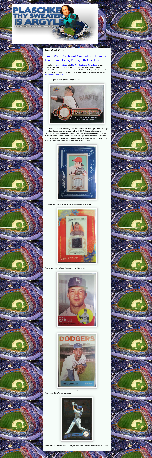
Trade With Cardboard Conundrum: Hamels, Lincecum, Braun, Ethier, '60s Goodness (76, 58)
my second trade (60, 65)
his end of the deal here (54, 75)
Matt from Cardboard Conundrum (84, 65)
